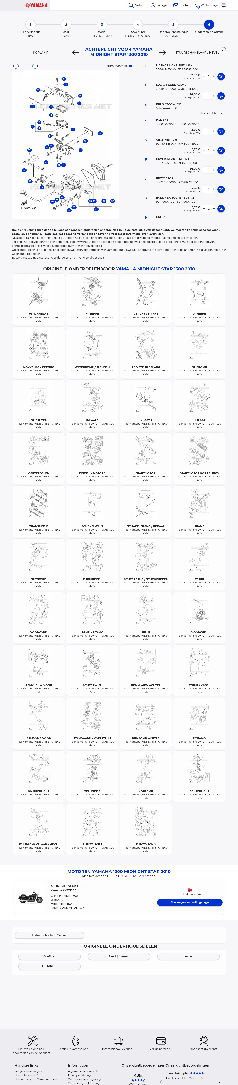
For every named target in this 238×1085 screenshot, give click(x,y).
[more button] (213, 76)
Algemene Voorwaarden (84, 1071)
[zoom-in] (35, 66)
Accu (188, 956)
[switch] (131, 66)
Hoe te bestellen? (26, 1075)
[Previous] (75, 52)
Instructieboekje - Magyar (49, 935)
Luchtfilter (49, 966)
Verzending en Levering (84, 1083)
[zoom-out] (16, 66)
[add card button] (221, 76)
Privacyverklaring (79, 1075)
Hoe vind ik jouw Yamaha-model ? (37, 1079)
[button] (224, 49)
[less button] (203, 76)
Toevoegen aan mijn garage (190, 902)
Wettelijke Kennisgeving (84, 1079)
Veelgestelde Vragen (28, 1071)
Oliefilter (49, 956)
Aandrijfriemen (118, 956)
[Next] (162, 52)
